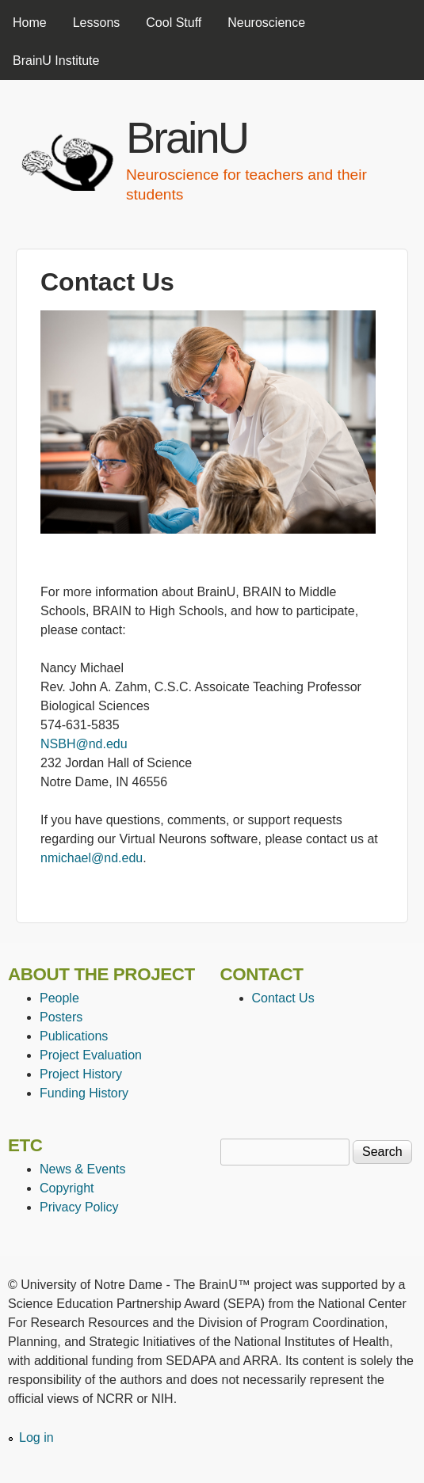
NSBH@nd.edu (84, 744)
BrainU (186, 137)
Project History (81, 1074)
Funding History (84, 1093)
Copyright (67, 1188)
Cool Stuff (173, 22)
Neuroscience (266, 22)
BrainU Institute (56, 60)
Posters (61, 1017)
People (59, 998)
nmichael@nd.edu (91, 858)
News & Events (82, 1169)
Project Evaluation (91, 1055)
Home (30, 22)
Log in (36, 1437)
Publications (74, 1036)
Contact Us (283, 998)
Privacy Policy (79, 1207)
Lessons (96, 22)
